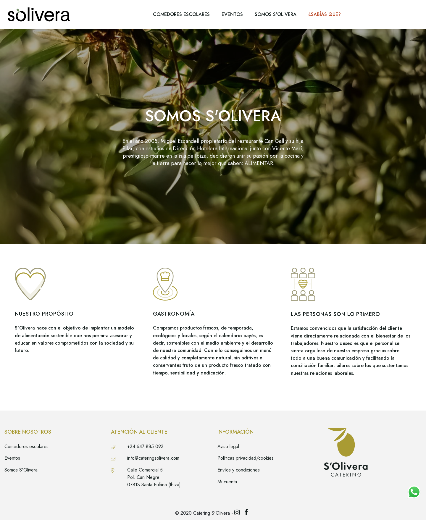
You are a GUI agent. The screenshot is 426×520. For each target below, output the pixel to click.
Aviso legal (228, 446)
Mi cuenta (227, 481)
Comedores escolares (26, 446)
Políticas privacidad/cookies (245, 458)
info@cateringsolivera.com (153, 458)
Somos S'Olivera (21, 469)
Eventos (12, 458)
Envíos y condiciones (238, 469)
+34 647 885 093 (145, 446)
